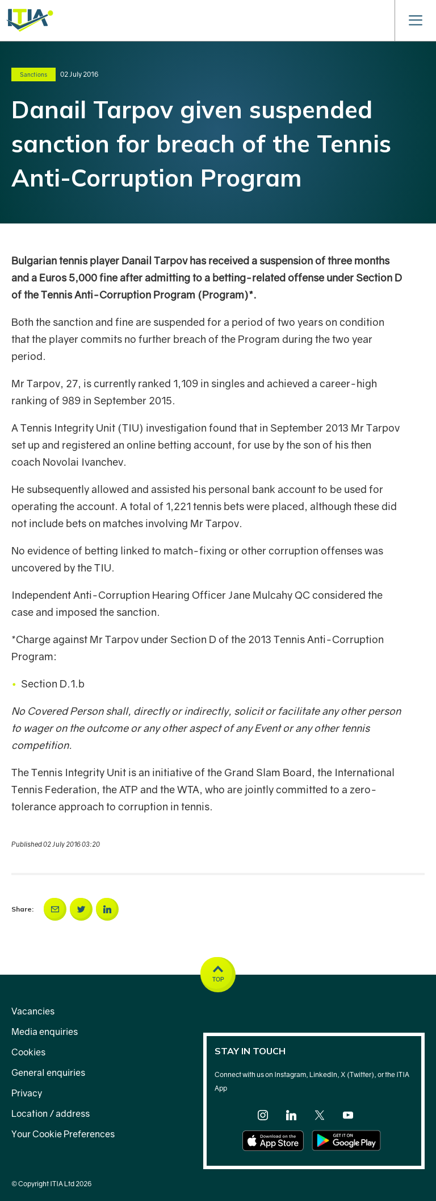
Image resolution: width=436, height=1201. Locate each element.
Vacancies (32, 1011)
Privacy (26, 1093)
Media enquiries (44, 1031)
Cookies (28, 1052)
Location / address (50, 1113)
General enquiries (48, 1072)
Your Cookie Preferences (63, 1134)
